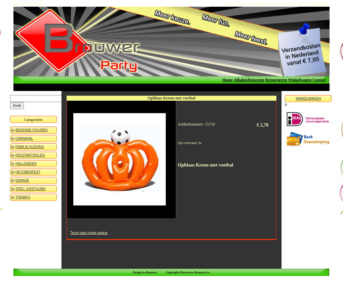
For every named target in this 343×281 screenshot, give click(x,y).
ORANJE (22, 180)
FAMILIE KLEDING (29, 147)
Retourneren (276, 80)
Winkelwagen (300, 80)
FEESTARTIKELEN (30, 155)
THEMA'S (22, 197)
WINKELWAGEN (308, 98)
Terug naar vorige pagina (89, 233)
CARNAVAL (24, 138)
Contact (319, 80)
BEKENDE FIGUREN (31, 130)
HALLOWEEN (26, 164)
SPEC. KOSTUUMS (30, 189)
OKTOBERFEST (27, 172)
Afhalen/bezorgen (249, 80)
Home (227, 80)
